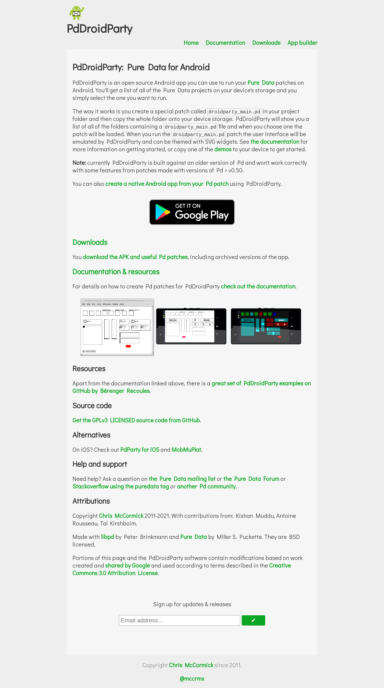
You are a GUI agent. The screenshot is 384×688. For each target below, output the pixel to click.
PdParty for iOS (139, 449)
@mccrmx (192, 678)
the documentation (275, 141)
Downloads (266, 42)
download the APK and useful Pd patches (135, 257)
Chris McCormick (121, 515)
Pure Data (261, 82)
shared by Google (127, 565)
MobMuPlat (186, 449)
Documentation (225, 42)
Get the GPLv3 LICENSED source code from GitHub (136, 420)
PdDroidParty (99, 28)
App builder (302, 42)
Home (191, 42)
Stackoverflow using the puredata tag (120, 486)
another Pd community (206, 486)
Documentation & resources (115, 271)
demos (222, 149)
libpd (107, 536)
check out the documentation (258, 286)
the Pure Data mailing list (182, 478)
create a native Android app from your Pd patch (166, 183)
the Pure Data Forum (251, 478)
